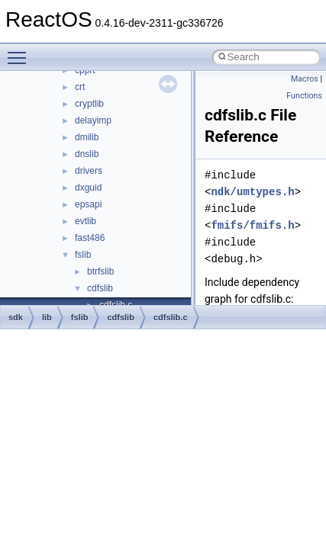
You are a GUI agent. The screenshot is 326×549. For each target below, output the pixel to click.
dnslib (86, 154)
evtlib (85, 221)
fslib (83, 254)
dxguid (88, 187)
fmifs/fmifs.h (252, 225)
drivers (88, 170)
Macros (304, 79)
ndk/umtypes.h (252, 192)
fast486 (90, 238)
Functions (304, 96)
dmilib (86, 137)
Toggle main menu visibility (21, 51)
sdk (15, 317)
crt (80, 87)
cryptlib (89, 103)
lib (47, 317)
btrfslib (100, 271)
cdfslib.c (170, 317)
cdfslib (100, 288)
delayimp (93, 120)
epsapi (88, 204)
